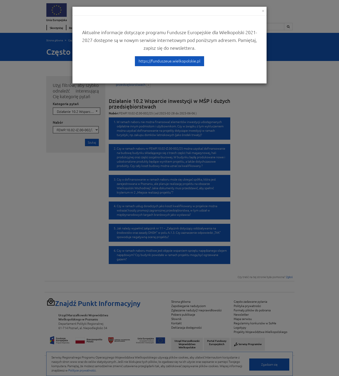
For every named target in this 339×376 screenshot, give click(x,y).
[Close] (263, 10)
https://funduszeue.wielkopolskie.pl (169, 61)
